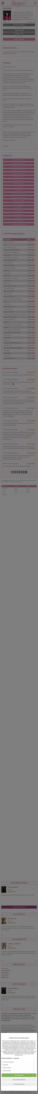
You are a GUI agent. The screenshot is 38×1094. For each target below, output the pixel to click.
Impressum (16, 1058)
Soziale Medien (7, 1070)
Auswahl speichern (19, 1084)
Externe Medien (7, 1067)
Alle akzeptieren (19, 1075)
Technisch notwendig (8, 1062)
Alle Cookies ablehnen (19, 1079)
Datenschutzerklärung (7, 1058)
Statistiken (5, 1065)
